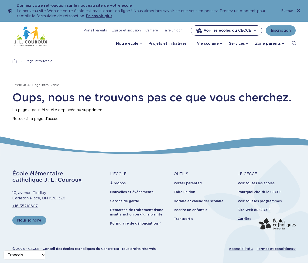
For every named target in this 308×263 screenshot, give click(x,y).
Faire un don (172, 30)
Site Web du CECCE (254, 210)
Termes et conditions (275, 249)
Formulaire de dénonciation (134, 223)
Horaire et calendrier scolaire (198, 201)
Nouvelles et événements (131, 192)
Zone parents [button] (268, 43)
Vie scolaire (208, 43)
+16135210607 (25, 206)
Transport (182, 219)
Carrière (151, 30)
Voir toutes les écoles (256, 183)
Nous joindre (29, 220)
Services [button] (237, 43)
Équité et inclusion (126, 30)
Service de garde (124, 201)
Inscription (281, 30)
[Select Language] (24, 255)
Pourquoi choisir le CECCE (259, 192)
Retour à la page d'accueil (36, 118)
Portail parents (95, 30)
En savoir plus (99, 16)
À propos (118, 183)
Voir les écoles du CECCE (226, 30)
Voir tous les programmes (260, 201)
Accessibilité (239, 249)
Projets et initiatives (168, 43)
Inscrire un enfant (189, 210)
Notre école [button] (127, 43)
